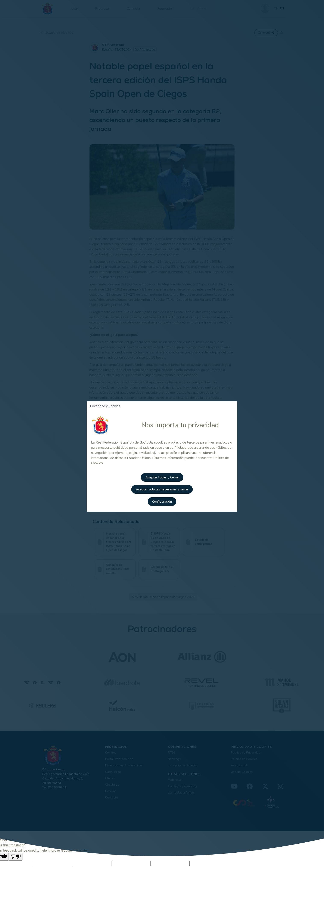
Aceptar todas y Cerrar (162, 476)
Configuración (162, 499)
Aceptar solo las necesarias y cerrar (162, 488)
